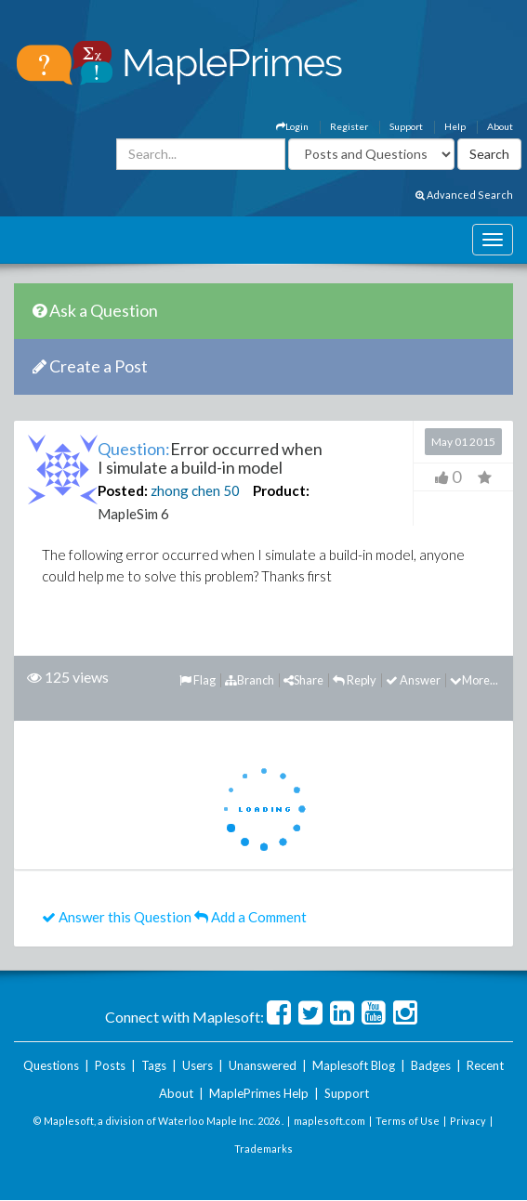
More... (474, 679)
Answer (413, 679)
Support (406, 126)
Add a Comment (250, 916)
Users (197, 1065)
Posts (110, 1065)
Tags (153, 1065)
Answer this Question (116, 916)
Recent (485, 1065)
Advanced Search (464, 195)
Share (303, 679)
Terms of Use (407, 1121)
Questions (51, 1065)
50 (231, 490)
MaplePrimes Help (259, 1093)
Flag (197, 679)
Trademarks (263, 1148)
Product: (281, 490)
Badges (431, 1065)
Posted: (123, 490)
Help (455, 126)
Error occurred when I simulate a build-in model (210, 457)
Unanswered (262, 1065)
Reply (354, 679)
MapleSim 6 (133, 513)
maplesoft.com (329, 1121)
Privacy (468, 1121)
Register (349, 126)
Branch (249, 679)
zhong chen (185, 490)
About (500, 126)
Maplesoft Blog (353, 1065)
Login (292, 126)
